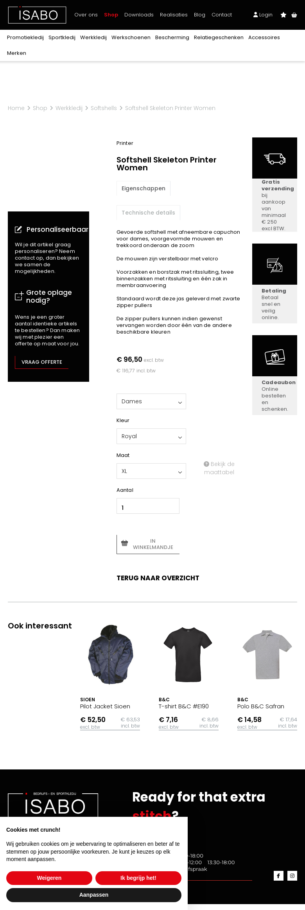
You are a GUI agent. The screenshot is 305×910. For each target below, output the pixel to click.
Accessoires (264, 37)
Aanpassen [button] (94, 895)
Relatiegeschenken (219, 37)
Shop (111, 14)
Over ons (86, 14)
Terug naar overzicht (158, 578)
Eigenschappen (143, 188)
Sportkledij (61, 37)
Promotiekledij (25, 37)
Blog (199, 14)
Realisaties (174, 14)
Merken (16, 53)
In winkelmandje (153, 544)
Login (263, 14)
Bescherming (172, 37)
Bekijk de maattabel (219, 468)
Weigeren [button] (49, 878)
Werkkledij (93, 37)
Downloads (139, 14)
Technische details (148, 213)
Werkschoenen (131, 37)
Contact (222, 14)
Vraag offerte (42, 362)
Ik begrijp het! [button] (138, 878)
